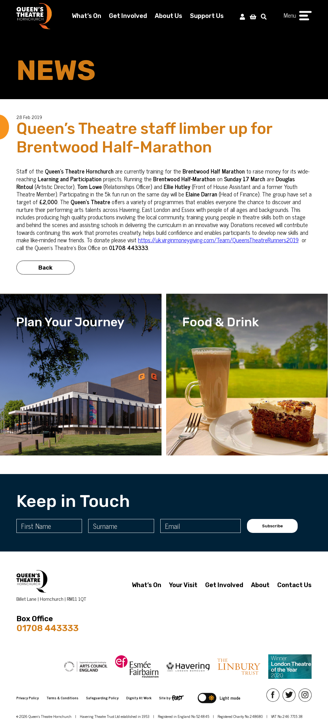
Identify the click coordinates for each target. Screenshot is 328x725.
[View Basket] (253, 16)
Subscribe (272, 526)
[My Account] (242, 16)
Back (45, 270)
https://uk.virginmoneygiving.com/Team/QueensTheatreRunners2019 (218, 239)
